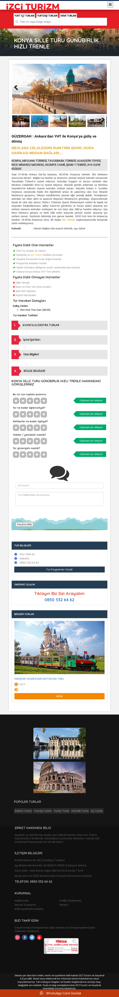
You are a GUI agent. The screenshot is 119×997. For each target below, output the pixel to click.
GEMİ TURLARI (68, 15)
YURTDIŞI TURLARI (47, 15)
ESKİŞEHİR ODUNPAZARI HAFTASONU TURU (39, 679)
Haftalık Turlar (80, 811)
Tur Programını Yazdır (59, 569)
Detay (59, 696)
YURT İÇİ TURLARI (24, 15)
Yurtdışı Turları (42, 811)
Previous (17, 91)
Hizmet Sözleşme (25, 905)
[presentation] (41, 512)
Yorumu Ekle (24, 524)
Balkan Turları (23, 811)
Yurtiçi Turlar (61, 811)
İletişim (64, 905)
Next (102, 91)
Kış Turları (97, 811)
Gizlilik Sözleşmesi (70, 900)
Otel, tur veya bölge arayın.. (36, 21)
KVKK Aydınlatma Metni (29, 909)
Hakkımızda (22, 900)
